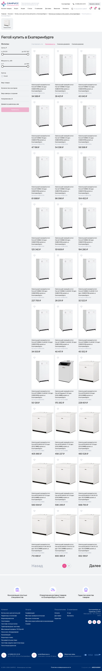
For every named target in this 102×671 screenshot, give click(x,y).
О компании (38, 8)
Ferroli (5, 76)
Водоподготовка (7, 637)
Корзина (95, 9)
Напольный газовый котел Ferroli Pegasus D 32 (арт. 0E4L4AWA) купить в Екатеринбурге (64, 394)
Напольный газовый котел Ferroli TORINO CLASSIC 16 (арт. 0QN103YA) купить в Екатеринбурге (42, 343)
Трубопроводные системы (10, 627)
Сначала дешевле (63, 44)
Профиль (99, 9)
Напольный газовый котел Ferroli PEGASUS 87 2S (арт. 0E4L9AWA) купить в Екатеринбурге (87, 445)
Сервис (28, 624)
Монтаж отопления (32, 618)
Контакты (66, 8)
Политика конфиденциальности (61, 667)
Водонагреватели (7, 618)
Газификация (29, 613)
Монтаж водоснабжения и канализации (39, 621)
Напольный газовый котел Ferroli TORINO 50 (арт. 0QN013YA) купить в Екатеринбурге (41, 241)
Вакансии (57, 8)
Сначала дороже (78, 44)
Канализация (5, 635)
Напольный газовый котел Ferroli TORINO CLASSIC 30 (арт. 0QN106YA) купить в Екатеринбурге (42, 394)
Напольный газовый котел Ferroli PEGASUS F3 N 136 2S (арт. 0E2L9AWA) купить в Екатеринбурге (41, 548)
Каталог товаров (6, 8)
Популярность (50, 44)
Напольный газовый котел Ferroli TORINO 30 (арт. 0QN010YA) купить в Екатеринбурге (41, 190)
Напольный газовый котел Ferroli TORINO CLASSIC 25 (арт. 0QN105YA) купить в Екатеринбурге (89, 343)
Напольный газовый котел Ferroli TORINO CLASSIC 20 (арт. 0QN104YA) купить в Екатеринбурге (66, 343)
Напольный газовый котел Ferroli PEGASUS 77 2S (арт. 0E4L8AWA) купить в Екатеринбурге (64, 445)
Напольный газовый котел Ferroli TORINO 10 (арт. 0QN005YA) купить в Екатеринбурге (64, 88)
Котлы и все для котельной (10, 613)
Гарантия (58, 618)
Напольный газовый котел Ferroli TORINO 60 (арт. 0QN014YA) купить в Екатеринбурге (64, 241)
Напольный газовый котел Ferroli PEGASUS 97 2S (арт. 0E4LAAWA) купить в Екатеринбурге (41, 496)
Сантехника (5, 621)
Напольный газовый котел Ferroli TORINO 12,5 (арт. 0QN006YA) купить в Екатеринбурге (87, 88)
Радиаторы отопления (9, 616)
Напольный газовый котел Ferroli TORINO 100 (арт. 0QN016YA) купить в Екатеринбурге (41, 292)
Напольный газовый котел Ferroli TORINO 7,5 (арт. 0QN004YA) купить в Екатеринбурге (41, 88)
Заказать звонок (94, 4)
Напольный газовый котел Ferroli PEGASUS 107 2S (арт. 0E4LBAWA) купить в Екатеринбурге (64, 496)
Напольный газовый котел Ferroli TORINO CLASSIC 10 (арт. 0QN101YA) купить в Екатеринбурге (65, 292)
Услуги (16, 8)
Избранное (90, 9)
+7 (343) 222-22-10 (80, 4)
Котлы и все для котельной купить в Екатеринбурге (31, 14)
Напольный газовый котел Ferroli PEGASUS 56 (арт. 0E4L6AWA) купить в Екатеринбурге (87, 394)
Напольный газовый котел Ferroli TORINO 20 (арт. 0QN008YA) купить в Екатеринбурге (64, 139)
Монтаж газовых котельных (35, 616)
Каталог (10, 14)
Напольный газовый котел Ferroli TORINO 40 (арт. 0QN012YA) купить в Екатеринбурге (87, 190)
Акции (23, 8)
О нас (69, 613)
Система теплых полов (9, 624)
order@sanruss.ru (44, 654)
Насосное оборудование (10, 632)
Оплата (57, 613)
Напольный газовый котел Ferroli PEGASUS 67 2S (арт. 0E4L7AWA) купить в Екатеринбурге (41, 445)
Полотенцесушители (8, 646)
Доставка (48, 8)
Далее (95, 566)
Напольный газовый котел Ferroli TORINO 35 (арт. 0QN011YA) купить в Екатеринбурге (64, 190)
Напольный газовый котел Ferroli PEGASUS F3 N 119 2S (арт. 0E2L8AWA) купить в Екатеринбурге (88, 496)
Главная (3, 14)
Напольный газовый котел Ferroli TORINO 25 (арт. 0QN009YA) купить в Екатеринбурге (87, 139)
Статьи (30, 8)
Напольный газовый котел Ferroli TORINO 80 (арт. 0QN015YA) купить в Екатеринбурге (87, 241)
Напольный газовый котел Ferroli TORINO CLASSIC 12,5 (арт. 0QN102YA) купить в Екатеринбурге (88, 292)
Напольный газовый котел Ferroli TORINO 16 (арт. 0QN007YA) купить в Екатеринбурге (41, 139)
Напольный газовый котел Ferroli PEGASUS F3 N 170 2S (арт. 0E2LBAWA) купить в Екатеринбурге (88, 548)
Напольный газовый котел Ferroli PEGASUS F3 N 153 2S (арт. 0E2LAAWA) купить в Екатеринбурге (64, 548)
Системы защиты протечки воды (12, 643)
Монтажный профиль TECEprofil (12, 629)
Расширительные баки (9, 640)
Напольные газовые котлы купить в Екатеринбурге (64, 14)
